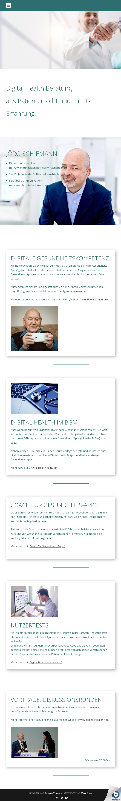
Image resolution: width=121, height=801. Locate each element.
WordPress (86, 793)
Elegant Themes (53, 793)
